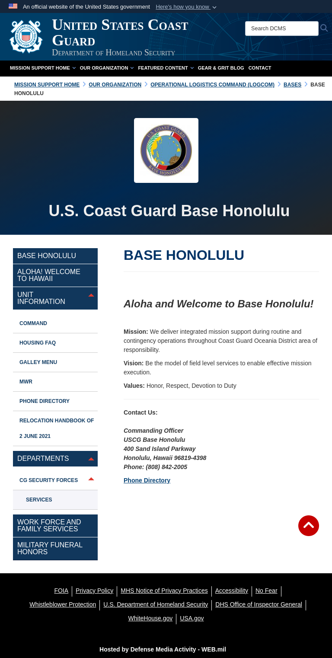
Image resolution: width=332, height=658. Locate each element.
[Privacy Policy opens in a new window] (94, 590)
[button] (187, 7)
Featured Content (165, 67)
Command (33, 323)
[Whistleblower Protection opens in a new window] (62, 604)
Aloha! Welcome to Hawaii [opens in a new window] (48, 275)
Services (39, 500)
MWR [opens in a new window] (25, 382)
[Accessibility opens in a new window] (231, 590)
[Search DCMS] (282, 28)
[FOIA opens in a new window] (61, 590)
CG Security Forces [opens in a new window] (48, 480)
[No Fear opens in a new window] (266, 590)
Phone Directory (147, 480)
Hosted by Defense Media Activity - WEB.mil (162, 649)
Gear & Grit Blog (221, 67)
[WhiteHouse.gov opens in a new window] (150, 618)
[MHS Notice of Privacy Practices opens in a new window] (164, 590)
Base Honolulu (46, 255)
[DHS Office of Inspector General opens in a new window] (258, 604)
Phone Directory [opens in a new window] (44, 401)
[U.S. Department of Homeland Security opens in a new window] (155, 604)
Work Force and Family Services (49, 525)
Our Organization (107, 67)
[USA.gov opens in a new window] (192, 618)
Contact (260, 67)
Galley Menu (38, 362)
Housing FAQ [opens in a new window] (37, 343)
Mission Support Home (43, 67)
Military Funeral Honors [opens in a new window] (50, 548)
